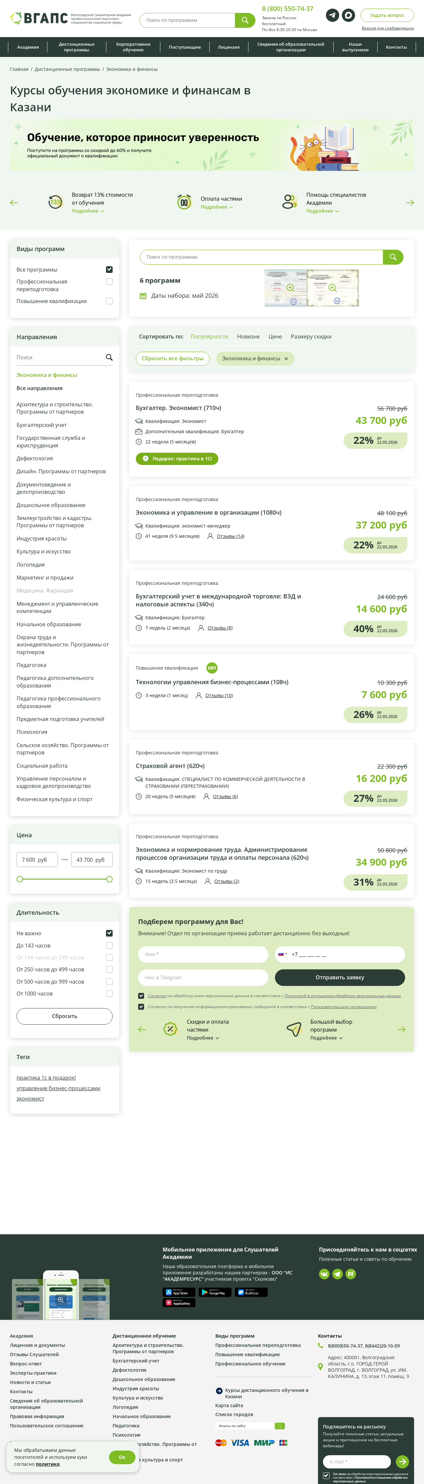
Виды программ (235, 1336)
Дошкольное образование (51, 504)
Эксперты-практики (33, 1373)
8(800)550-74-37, (346, 1346)
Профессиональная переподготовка (177, 395)
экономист (30, 1098)
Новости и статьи (30, 1382)
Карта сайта (229, 1405)
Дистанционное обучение (144, 1336)
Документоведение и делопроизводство (44, 488)
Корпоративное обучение (133, 47)
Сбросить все (173, 358)
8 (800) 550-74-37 (287, 8)
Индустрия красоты (42, 538)
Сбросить (65, 1016)
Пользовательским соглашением (344, 1006)
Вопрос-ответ (26, 1363)
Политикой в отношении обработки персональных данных (343, 995)
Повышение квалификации (167, 668)
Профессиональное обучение (250, 1363)
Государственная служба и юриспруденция (51, 441)
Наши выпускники (355, 47)
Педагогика (31, 664)
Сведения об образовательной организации (290, 47)
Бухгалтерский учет (42, 424)
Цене (275, 336)
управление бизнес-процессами (58, 1088)
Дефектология (35, 458)
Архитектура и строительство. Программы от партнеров (55, 408)
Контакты (396, 47)
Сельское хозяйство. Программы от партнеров (63, 749)
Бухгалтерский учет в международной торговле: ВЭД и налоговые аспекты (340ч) (218, 600)
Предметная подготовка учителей (60, 718)
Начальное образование (49, 624)
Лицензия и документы (37, 1345)
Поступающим (185, 47)
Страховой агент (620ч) (170, 766)
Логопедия (31, 564)
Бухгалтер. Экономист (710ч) (178, 408)
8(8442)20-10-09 (382, 1346)
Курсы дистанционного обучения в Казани (266, 1393)
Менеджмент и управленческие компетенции (57, 607)
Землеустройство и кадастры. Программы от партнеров (54, 521)
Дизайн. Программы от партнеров (61, 471)
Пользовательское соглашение (46, 1425)
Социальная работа (42, 765)
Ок (122, 1457)
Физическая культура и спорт (54, 798)
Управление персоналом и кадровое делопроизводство (54, 782)
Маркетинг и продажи (45, 577)
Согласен (157, 995)
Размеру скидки (311, 336)
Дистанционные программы (76, 47)
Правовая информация (37, 1416)
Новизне (248, 336)
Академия (28, 47)
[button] (281, 954)
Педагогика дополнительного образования (55, 681)
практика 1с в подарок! (46, 1077)
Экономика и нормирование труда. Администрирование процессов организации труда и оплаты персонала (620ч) (222, 853)
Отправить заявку (340, 977)
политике (48, 1464)
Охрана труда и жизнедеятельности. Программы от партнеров (63, 644)
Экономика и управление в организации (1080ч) (209, 512)
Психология (32, 731)
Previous (14, 203)
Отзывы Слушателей (34, 1354)
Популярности (209, 336)
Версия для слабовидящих (388, 27)
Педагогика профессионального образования (59, 702)
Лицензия (228, 47)
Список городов (234, 1414)
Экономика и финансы (47, 375)
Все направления (40, 388)
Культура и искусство (44, 551)
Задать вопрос (387, 15)
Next (410, 203)
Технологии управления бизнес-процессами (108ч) (212, 682)
